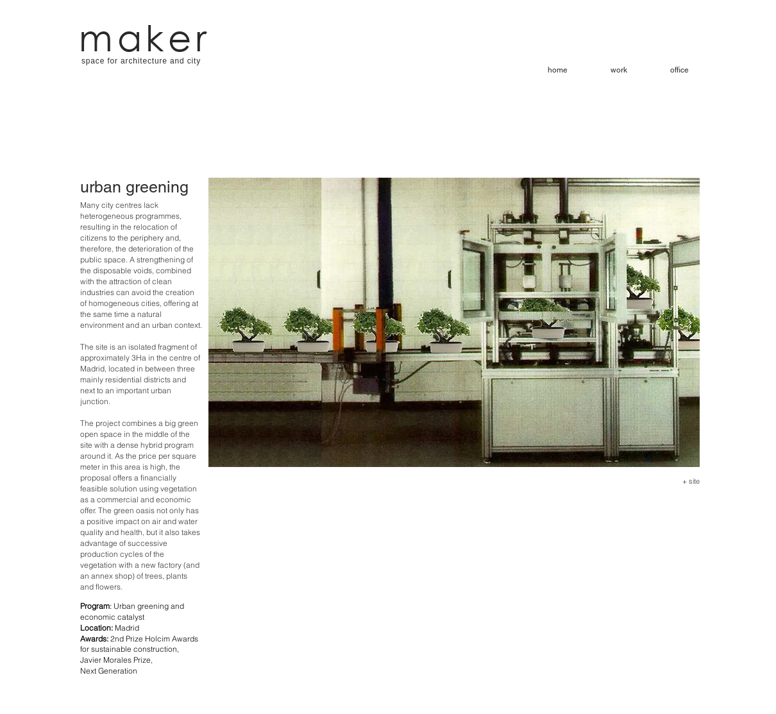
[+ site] (686, 481)
